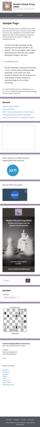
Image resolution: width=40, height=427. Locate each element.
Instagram (5, 372)
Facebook (5, 370)
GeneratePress (20, 424)
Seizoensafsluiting (8, 109)
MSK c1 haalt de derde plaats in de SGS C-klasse (18, 112)
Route (4, 358)
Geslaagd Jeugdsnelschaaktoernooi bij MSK (16, 115)
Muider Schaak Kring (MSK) (24, 5)
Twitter (4, 376)
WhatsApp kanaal (8, 385)
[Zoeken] (28, 281)
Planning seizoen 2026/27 (10, 106)
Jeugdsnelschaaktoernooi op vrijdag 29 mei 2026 (18, 117)
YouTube (5, 374)
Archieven (5, 294)
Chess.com (6, 380)
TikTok (4, 378)
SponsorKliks (6, 382)
